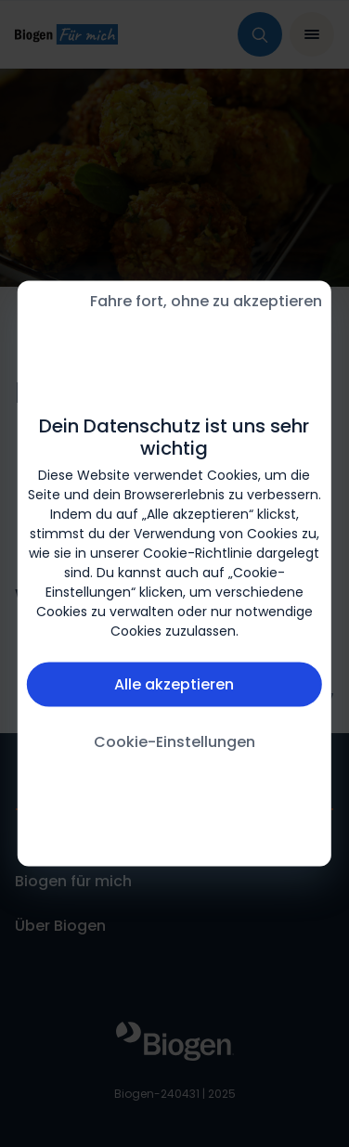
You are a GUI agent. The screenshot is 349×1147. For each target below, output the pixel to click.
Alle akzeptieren (174, 683)
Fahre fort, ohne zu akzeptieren (206, 301)
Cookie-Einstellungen (174, 741)
